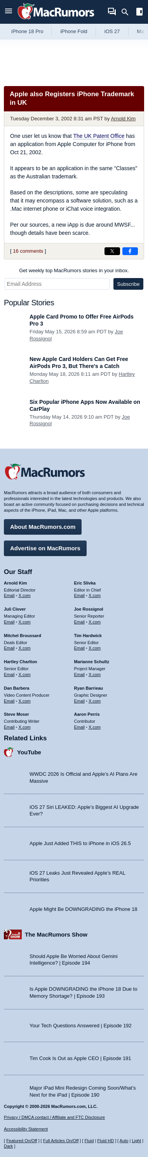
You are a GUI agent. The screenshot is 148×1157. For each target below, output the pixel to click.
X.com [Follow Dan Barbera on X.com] (25, 701)
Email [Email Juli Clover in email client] (9, 622)
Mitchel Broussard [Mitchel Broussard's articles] (22, 635)
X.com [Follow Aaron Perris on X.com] (95, 727)
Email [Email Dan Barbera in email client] (9, 701)
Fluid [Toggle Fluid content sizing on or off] (89, 1140)
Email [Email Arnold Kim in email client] (9, 595)
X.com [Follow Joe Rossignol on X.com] (95, 622)
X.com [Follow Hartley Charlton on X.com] (25, 674)
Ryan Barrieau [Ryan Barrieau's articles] (88, 688)
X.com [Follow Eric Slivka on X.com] (95, 595)
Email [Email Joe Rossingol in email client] (79, 622)
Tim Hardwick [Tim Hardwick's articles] (88, 635)
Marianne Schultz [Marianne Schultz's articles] (91, 661)
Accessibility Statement (26, 1129)
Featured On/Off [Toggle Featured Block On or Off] (21, 1140)
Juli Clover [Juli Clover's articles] (15, 609)
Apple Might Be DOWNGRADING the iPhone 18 (83, 909)
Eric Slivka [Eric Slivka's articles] (85, 583)
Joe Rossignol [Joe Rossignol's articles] (88, 609)
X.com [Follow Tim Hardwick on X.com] (95, 648)
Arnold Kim (123, 119)
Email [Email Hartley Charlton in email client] (9, 674)
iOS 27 (112, 31)
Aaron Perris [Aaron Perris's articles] (87, 714)
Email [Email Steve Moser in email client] (9, 727)
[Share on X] (112, 251)
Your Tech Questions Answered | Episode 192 (81, 1025)
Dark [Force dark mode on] (8, 1146)
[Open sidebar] (139, 12)
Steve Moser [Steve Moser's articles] (16, 714)
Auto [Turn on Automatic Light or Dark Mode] (124, 1140)
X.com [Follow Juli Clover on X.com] (25, 622)
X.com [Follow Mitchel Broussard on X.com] (25, 648)
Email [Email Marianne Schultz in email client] (79, 674)
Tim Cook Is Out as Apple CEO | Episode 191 (80, 1058)
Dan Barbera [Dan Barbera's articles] (16, 688)
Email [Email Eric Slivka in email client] (79, 595)
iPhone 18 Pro (27, 31)
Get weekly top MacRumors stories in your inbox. (74, 270)
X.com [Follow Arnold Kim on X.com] (25, 595)
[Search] (127, 12)
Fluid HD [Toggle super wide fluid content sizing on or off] (105, 1140)
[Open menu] (8, 12)
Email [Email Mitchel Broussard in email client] (9, 648)
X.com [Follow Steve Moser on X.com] (25, 727)
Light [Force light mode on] (136, 1140)
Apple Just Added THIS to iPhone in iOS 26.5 (80, 843)
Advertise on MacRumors (45, 548)
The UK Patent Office (98, 136)
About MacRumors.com (42, 526)
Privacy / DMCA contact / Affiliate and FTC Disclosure (54, 1117)
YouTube (29, 752)
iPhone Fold (73, 31)
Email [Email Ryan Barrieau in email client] (79, 701)
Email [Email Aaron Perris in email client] (79, 727)
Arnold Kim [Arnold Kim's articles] (15, 583)
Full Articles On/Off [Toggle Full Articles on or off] (61, 1140)
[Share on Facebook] (130, 251)
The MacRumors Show (56, 934)
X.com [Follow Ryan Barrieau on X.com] (95, 701)
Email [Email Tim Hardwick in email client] (79, 648)
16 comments (28, 251)
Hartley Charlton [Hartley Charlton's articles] (20, 661)
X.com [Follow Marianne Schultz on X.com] (95, 674)
